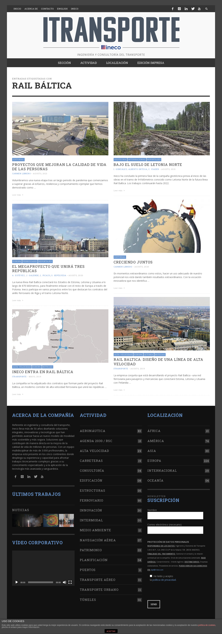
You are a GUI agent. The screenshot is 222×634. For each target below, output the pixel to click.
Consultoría (92, 470)
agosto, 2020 (141, 266)
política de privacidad (164, 579)
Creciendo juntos (133, 262)
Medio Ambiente (95, 530)
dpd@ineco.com (157, 570)
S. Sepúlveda (58, 275)
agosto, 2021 (40, 173)
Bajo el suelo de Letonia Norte (148, 164)
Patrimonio (91, 550)
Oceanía (155, 480)
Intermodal (91, 520)
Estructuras (92, 490)
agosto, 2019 (137, 368)
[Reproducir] (16, 582)
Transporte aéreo (97, 580)
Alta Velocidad (123, 354)
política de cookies (206, 625)
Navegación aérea (98, 540)
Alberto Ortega (137, 169)
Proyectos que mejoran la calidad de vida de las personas (59, 166)
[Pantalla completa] (70, 582)
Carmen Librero (21, 173)
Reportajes (154, 159)
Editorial (18, 159)
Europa (17, 261)
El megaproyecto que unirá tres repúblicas (48, 268)
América (155, 441)
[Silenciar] (64, 582)
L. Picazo (45, 275)
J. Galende (32, 275)
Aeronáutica (92, 431)
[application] (43, 568)
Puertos (88, 570)
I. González (120, 169)
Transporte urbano (99, 589)
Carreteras (91, 461)
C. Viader (153, 169)
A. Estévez (18, 275)
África (154, 431)
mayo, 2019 (35, 376)
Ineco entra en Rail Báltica (42, 371)
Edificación (91, 480)
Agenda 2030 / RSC (96, 441)
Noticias (160, 354)
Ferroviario (30, 261)
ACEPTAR (110, 631)
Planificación (94, 560)
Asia (151, 451)
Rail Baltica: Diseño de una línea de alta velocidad (158, 361)
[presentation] (173, 591)
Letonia (148, 354)
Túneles (88, 600)
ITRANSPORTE (121, 368)
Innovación (91, 510)
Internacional (137, 159)
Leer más (18, 195)
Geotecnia (120, 159)
